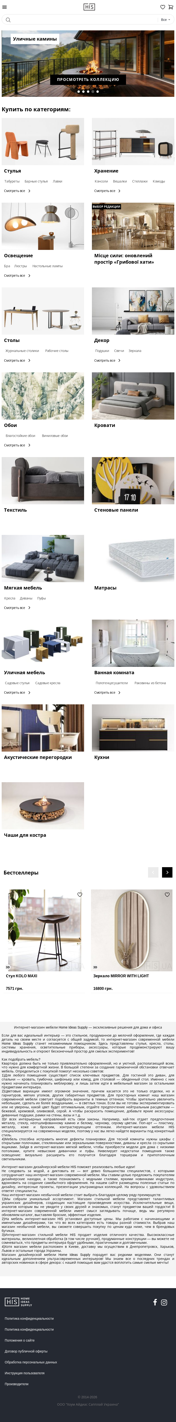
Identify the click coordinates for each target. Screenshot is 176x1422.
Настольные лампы (47, 266)
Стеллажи (139, 181)
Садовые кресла (47, 683)
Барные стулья (36, 181)
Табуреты (12, 181)
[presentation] (153, 872)
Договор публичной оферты (26, 1351)
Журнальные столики (22, 350)
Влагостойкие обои (20, 435)
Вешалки (120, 181)
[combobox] (166, 20)
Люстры (20, 266)
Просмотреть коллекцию (79, 79)
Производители (16, 1384)
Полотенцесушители (112, 683)
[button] (78, 91)
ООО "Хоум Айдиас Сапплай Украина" (88, 1404)
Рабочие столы (56, 350)
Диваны (26, 598)
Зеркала (135, 350)
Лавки (57, 181)
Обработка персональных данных (31, 1362)
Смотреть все (17, 190)
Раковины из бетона (150, 683)
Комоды (159, 181)
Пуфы (41, 598)
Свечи (119, 350)
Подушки (102, 350)
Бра (7, 266)
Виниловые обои (55, 435)
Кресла (9, 598)
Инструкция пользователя (25, 1373)
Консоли (101, 181)
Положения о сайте (20, 1340)
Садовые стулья (17, 683)
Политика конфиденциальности (29, 1318)
